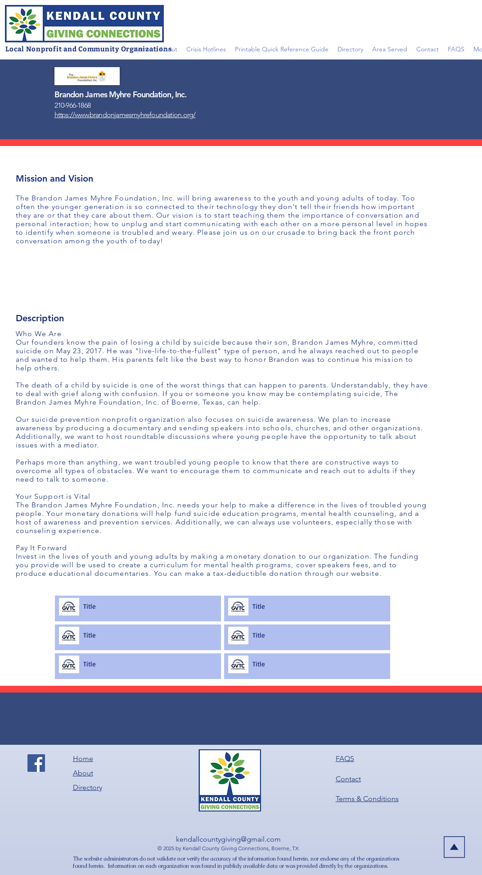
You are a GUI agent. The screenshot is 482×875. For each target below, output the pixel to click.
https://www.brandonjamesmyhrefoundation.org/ (125, 114)
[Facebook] (36, 763)
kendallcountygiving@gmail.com (228, 839)
